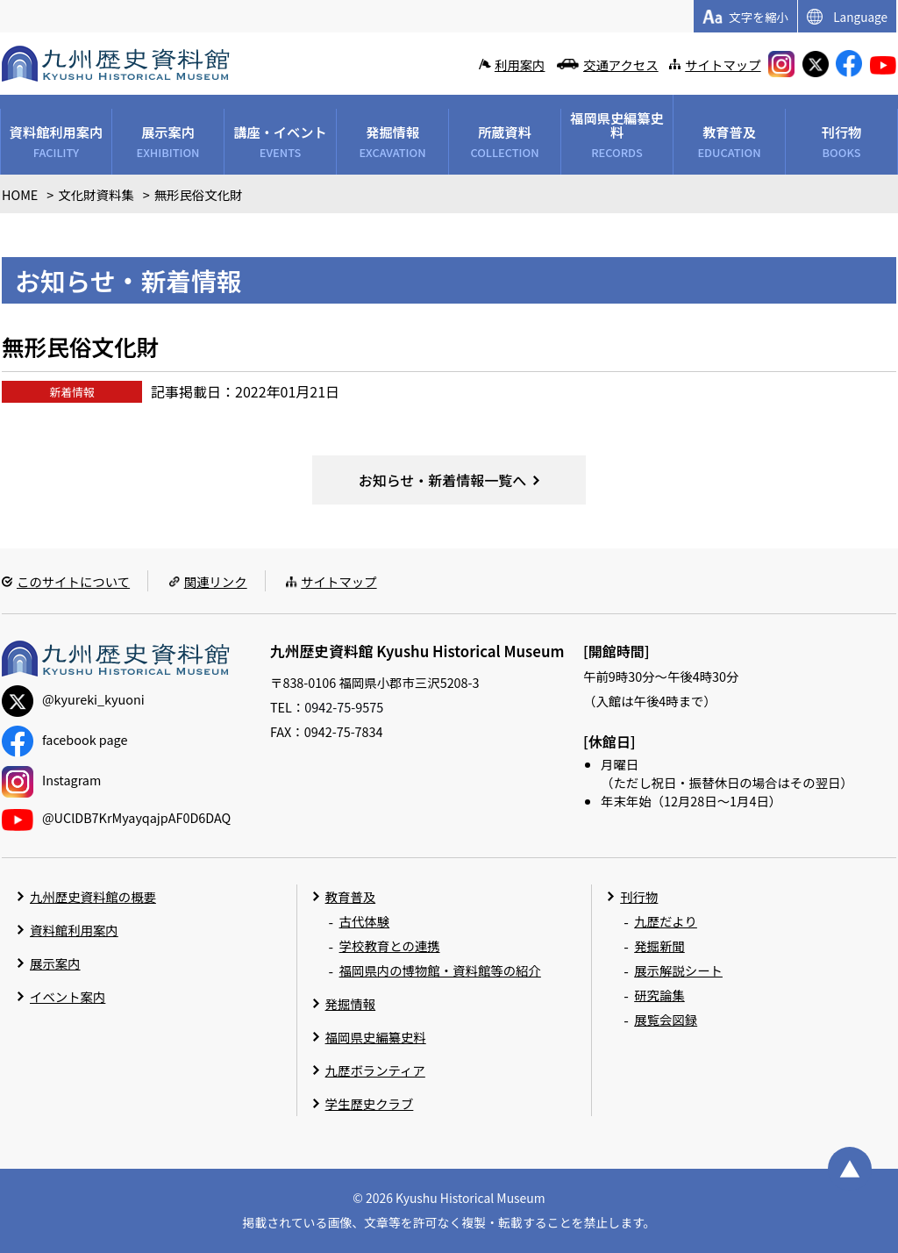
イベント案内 (67, 996)
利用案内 (520, 64)
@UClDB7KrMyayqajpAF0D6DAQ (116, 817)
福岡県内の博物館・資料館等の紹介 (440, 970)
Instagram (51, 779)
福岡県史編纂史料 (375, 1036)
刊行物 (639, 896)
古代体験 (364, 921)
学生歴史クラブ (369, 1103)
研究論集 (659, 994)
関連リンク (215, 581)
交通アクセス (621, 64)
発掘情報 (350, 1003)
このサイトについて (73, 581)
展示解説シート (678, 970)
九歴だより (665, 921)
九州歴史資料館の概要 (93, 896)
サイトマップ (722, 64)
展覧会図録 (665, 1019)
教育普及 (350, 896)
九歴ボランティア (375, 1070)
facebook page (64, 739)
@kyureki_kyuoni (73, 699)
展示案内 (55, 963)
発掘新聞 (659, 945)
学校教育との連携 (389, 945)
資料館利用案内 (74, 929)
